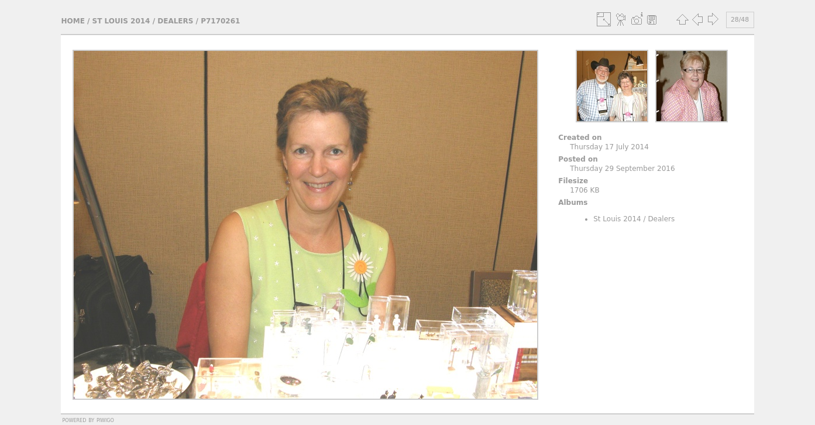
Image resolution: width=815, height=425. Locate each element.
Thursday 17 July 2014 (609, 147)
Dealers (175, 21)
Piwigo (105, 420)
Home (72, 21)
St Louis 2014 (121, 21)
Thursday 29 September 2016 (622, 168)
